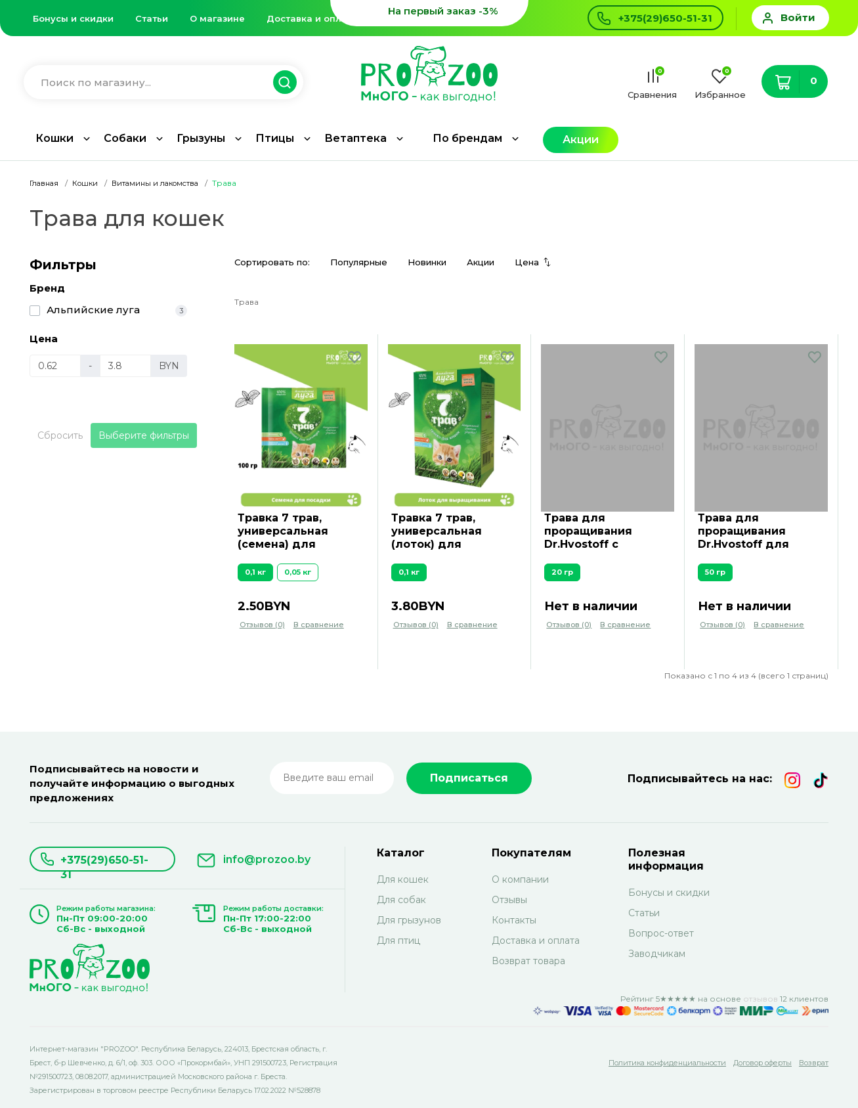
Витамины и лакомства (155, 183)
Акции (581, 139)
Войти (798, 17)
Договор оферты (762, 1062)
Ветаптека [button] (355, 138)
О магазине (217, 18)
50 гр (715, 572)
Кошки (85, 183)
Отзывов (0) (262, 624)
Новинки (427, 262)
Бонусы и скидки (73, 18)
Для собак (401, 900)
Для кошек (403, 879)
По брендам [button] (467, 138)
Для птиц (398, 940)
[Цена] (55, 366)
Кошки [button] (54, 138)
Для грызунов (409, 920)
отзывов (760, 999)
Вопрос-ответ (661, 933)
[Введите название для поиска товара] (157, 82)
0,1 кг (255, 572)
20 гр (562, 572)
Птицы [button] (274, 138)
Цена (527, 262)
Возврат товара (528, 961)
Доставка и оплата (312, 18)
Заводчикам (656, 954)
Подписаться (469, 778)
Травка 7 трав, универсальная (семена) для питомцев (283, 532)
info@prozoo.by (267, 859)
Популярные (358, 262)
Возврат (813, 1062)
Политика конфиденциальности (667, 1062)
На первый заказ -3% (443, 11)
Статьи (151, 18)
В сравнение (318, 624)
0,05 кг (297, 572)
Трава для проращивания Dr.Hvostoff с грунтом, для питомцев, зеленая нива (601, 532)
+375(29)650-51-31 (104, 863)
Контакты (514, 920)
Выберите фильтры (143, 435)
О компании (520, 879)
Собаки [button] (125, 138)
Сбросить (60, 435)
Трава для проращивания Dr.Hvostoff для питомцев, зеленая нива (754, 532)
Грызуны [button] (201, 138)
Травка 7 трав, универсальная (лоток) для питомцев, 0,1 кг (438, 532)
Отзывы (509, 900)
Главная (44, 183)
